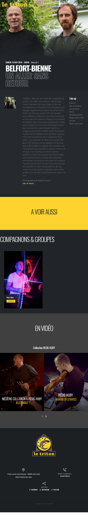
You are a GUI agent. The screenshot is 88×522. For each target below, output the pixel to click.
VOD (64, 3)
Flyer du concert (28, 183)
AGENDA (47, 3)
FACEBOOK (33, 490)
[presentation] (42, 416)
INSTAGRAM (44, 490)
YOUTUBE (55, 490)
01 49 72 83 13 (64, 476)
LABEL (57, 3)
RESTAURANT (56, 6)
